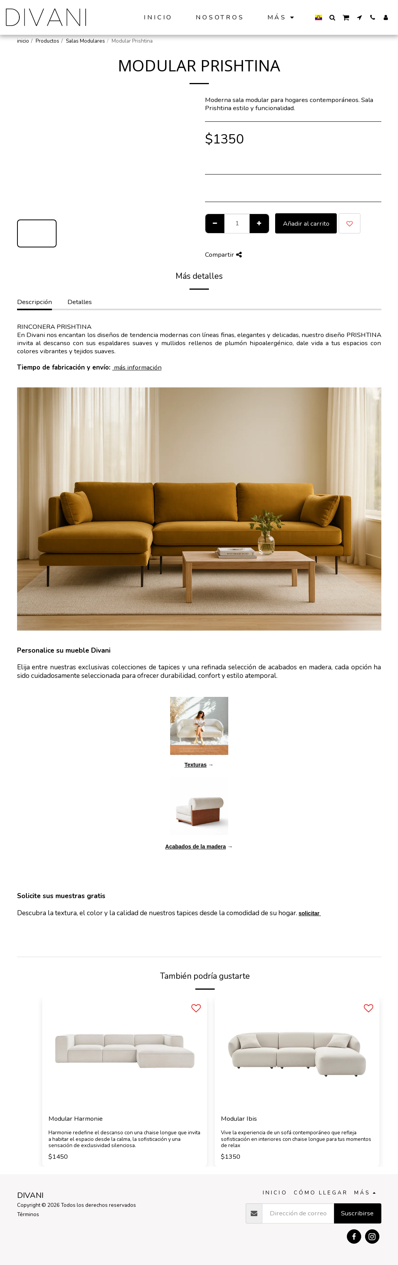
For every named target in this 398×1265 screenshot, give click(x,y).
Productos (47, 41)
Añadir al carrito (306, 223)
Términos (28, 1214)
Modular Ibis (239, 1118)
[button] (332, 17)
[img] (124, 1052)
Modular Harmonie (75, 1118)
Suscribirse (357, 1213)
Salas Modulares (85, 41)
